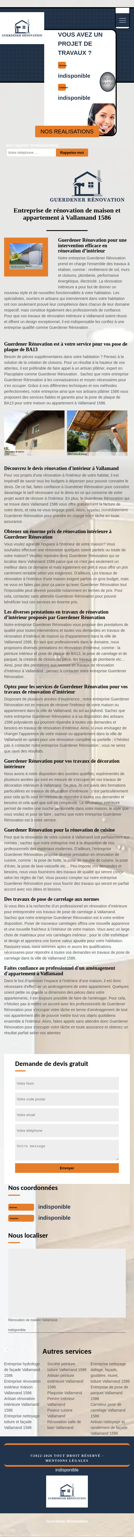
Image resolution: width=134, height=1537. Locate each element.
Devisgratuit (108, 81)
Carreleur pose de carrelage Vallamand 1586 (108, 1410)
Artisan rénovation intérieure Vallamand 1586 (21, 1404)
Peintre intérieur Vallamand (60, 1401)
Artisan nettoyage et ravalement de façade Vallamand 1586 (109, 1428)
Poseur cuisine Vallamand (59, 1413)
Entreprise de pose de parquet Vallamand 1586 (109, 1393)
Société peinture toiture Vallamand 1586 (66, 1367)
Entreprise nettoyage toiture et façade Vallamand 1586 (22, 1422)
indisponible (74, 76)
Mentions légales (66, 1461)
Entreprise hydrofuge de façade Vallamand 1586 (22, 1370)
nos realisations (67, 131)
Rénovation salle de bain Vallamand (64, 1425)
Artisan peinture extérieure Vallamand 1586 (65, 1381)
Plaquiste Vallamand (64, 1393)
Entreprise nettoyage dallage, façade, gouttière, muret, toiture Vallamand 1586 (110, 1372)
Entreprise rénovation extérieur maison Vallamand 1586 (22, 1387)
